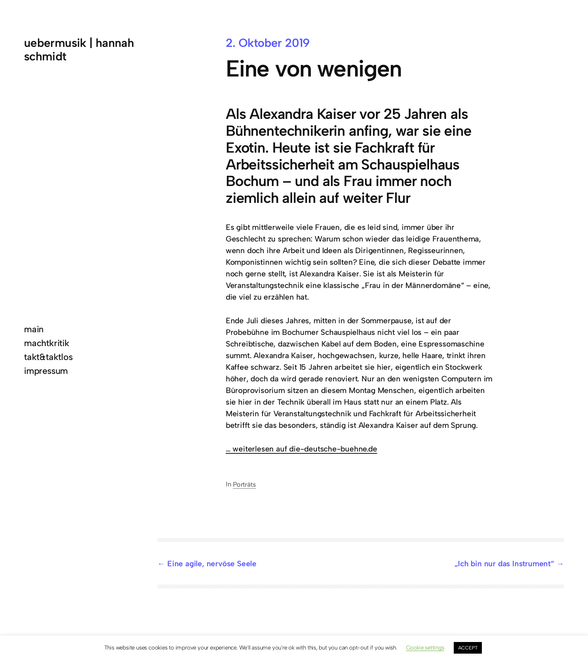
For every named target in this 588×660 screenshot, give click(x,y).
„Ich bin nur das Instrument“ (504, 563)
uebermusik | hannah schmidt (79, 49)
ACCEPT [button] (468, 648)
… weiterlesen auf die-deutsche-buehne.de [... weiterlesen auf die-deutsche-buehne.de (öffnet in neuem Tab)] (301, 448)
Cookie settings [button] (425, 647)
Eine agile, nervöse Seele (211, 563)
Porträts (244, 484)
